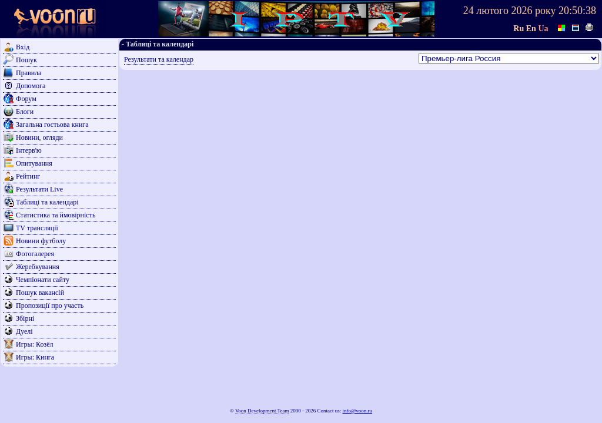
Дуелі (24, 331)
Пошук (26, 60)
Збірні (25, 318)
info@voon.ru (357, 411)
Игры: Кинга (35, 357)
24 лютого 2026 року (509, 10)
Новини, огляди (39, 137)
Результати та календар (158, 59)
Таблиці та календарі (47, 202)
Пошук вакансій (40, 292)
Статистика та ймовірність (55, 215)
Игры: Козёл (34, 344)
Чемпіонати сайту (42, 280)
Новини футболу (41, 241)
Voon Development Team (262, 411)
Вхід (22, 47)
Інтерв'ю (29, 150)
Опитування (34, 163)
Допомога (30, 86)
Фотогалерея (35, 254)
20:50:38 (577, 10)
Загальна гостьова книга (52, 124)
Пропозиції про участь (49, 305)
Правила (28, 73)
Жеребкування (37, 267)
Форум (26, 99)
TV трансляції (37, 228)
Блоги (25, 112)
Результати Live (39, 189)
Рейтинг (28, 176)
